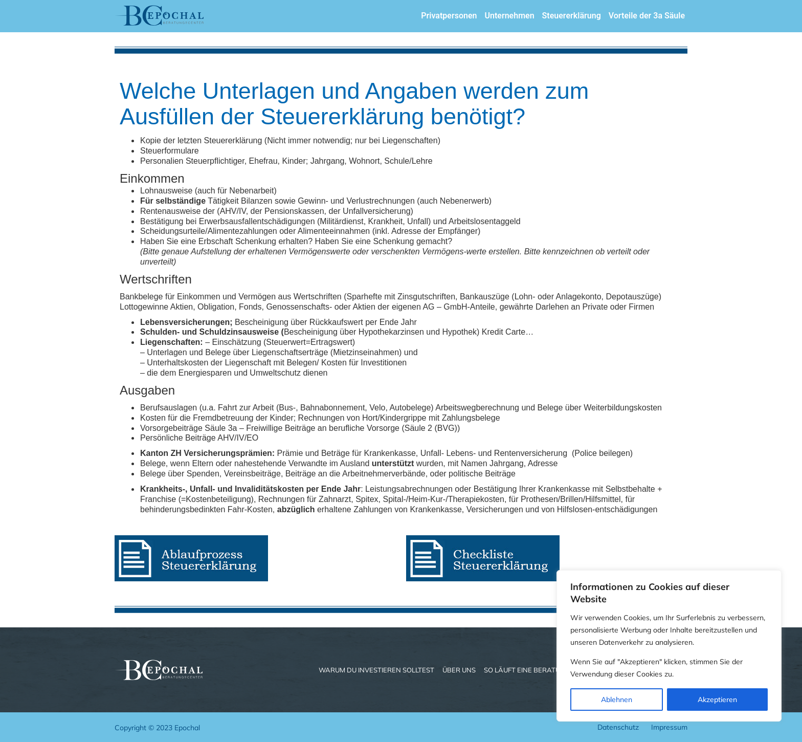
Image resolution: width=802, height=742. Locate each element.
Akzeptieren (717, 699)
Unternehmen (509, 15)
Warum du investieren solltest (376, 670)
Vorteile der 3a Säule (647, 15)
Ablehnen (616, 699)
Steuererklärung (571, 15)
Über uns (459, 670)
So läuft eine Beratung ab (533, 670)
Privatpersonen (449, 15)
